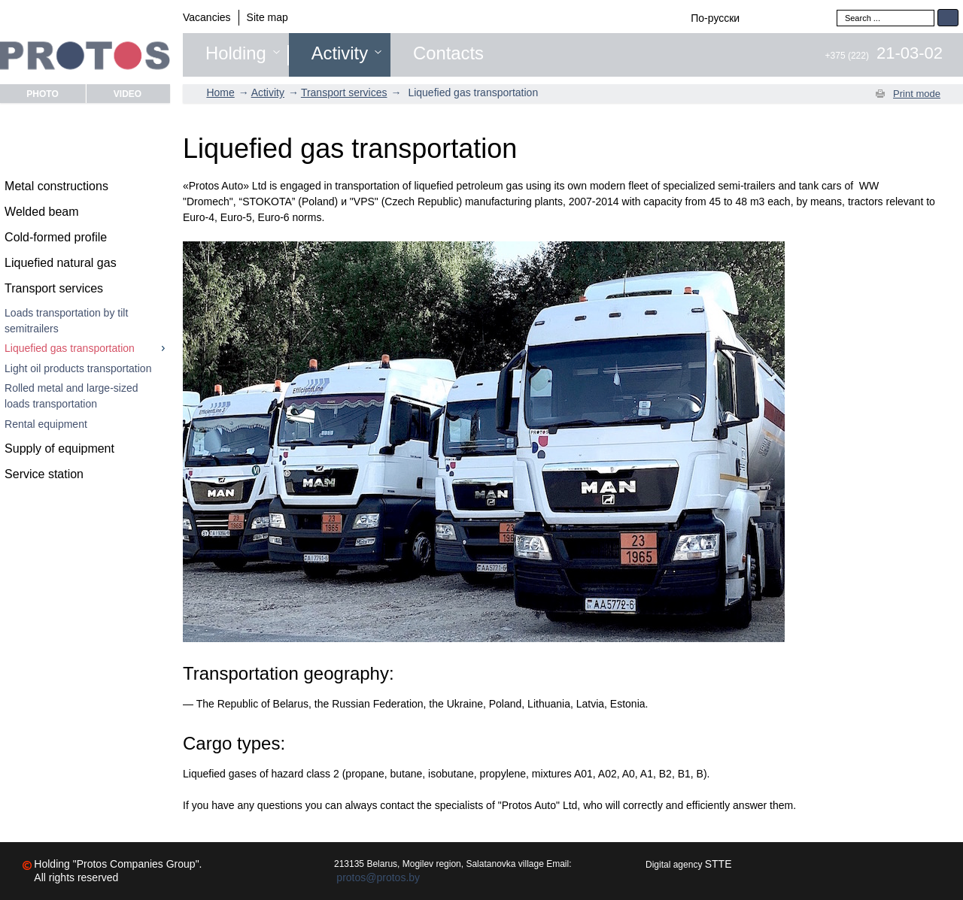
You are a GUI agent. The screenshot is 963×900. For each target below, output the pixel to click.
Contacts (448, 53)
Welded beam (41, 211)
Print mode (916, 93)
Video (127, 93)
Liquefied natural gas (61, 262)
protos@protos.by (378, 877)
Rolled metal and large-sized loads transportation (71, 396)
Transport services (54, 288)
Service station (44, 474)
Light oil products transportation (78, 368)
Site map (267, 17)
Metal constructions (56, 186)
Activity (339, 53)
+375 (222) (884, 55)
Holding (235, 53)
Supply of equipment (59, 448)
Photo (42, 93)
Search (947, 17)
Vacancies (207, 17)
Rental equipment (46, 424)
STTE (718, 864)
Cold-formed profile (56, 237)
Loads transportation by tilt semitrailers (66, 321)
